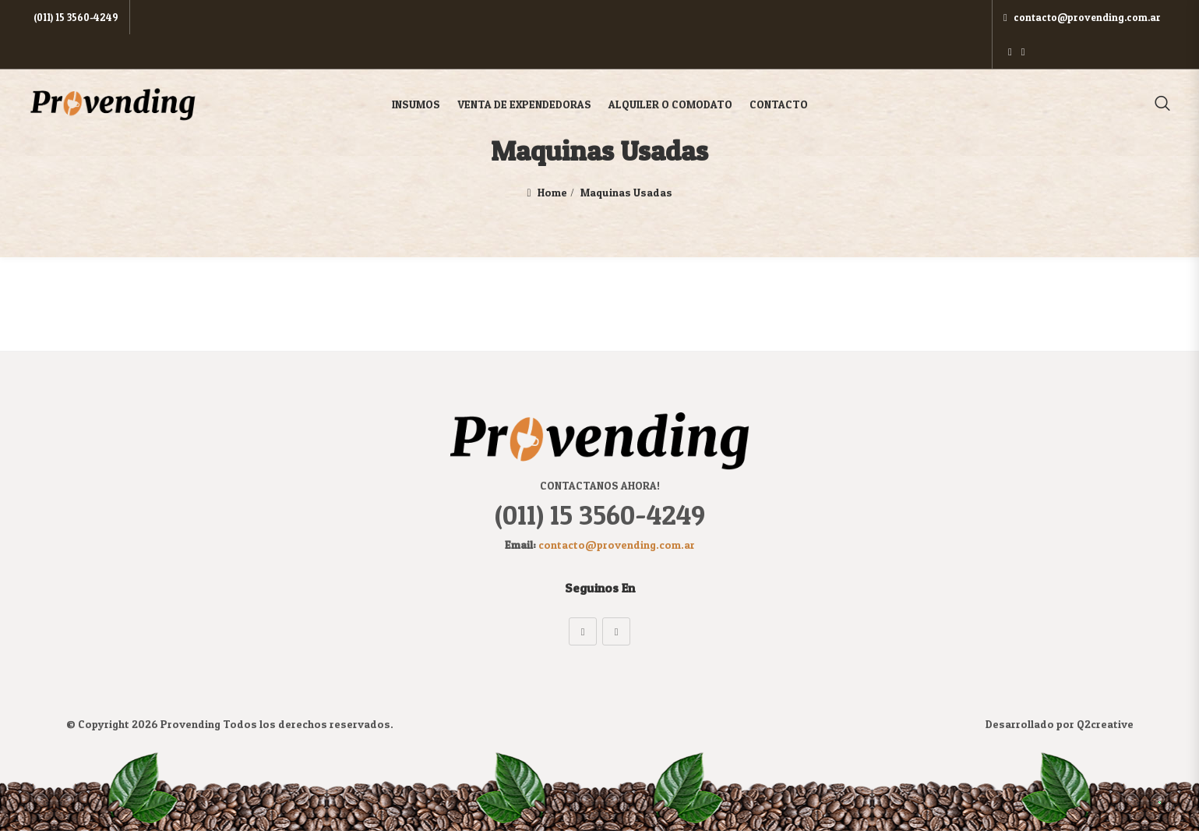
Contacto (778, 69)
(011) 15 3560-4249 (72, 17)
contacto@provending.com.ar (1044, 17)
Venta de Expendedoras (524, 69)
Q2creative (1105, 723)
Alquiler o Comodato (670, 69)
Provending (190, 723)
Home (552, 192)
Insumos (416, 69)
